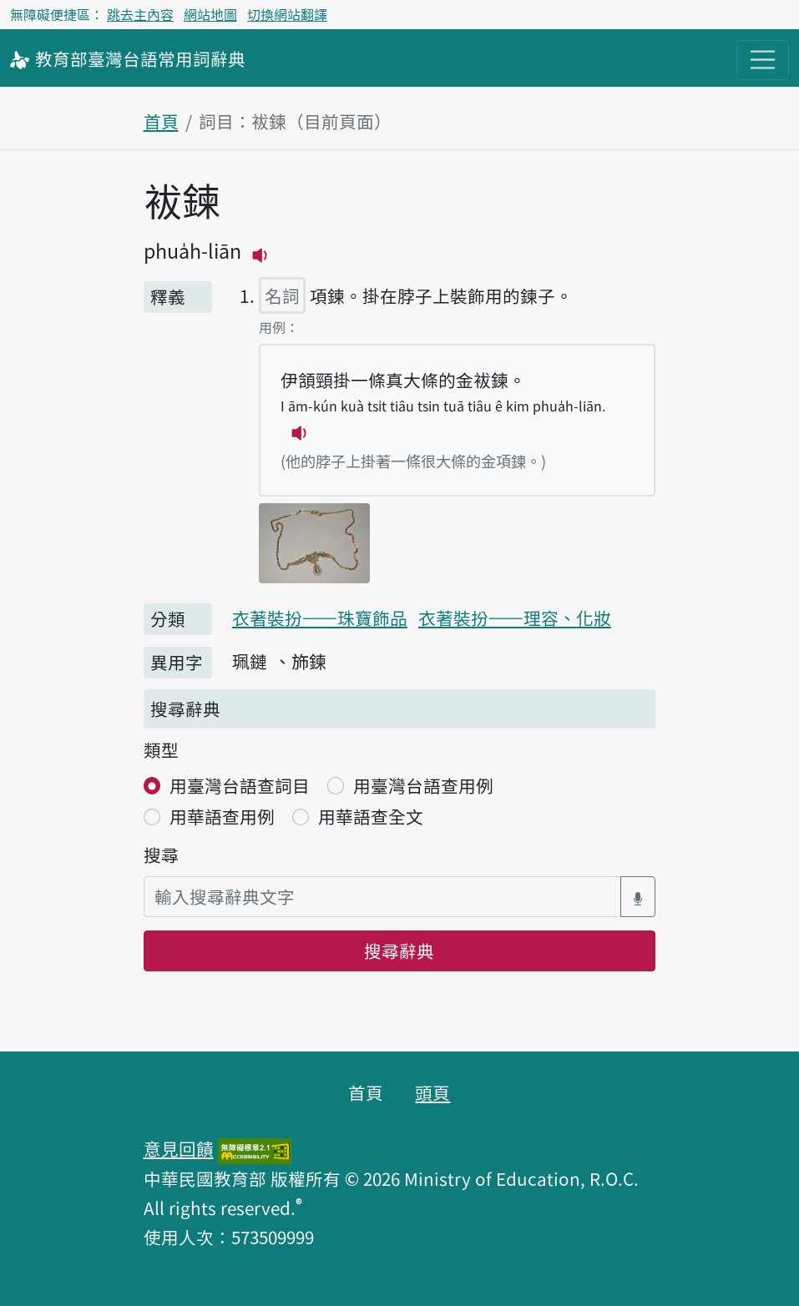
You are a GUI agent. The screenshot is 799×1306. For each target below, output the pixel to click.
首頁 (161, 121)
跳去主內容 (140, 14)
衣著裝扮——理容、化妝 (514, 617)
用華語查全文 (370, 816)
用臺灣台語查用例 (423, 785)
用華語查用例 (222, 816)
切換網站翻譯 (287, 14)
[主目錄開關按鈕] (762, 59)
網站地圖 (210, 14)
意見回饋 (179, 1148)
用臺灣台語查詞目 (239, 785)
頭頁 (432, 1092)
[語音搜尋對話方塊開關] (637, 896)
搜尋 (161, 854)
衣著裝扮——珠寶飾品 (319, 617)
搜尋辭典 (399, 950)
